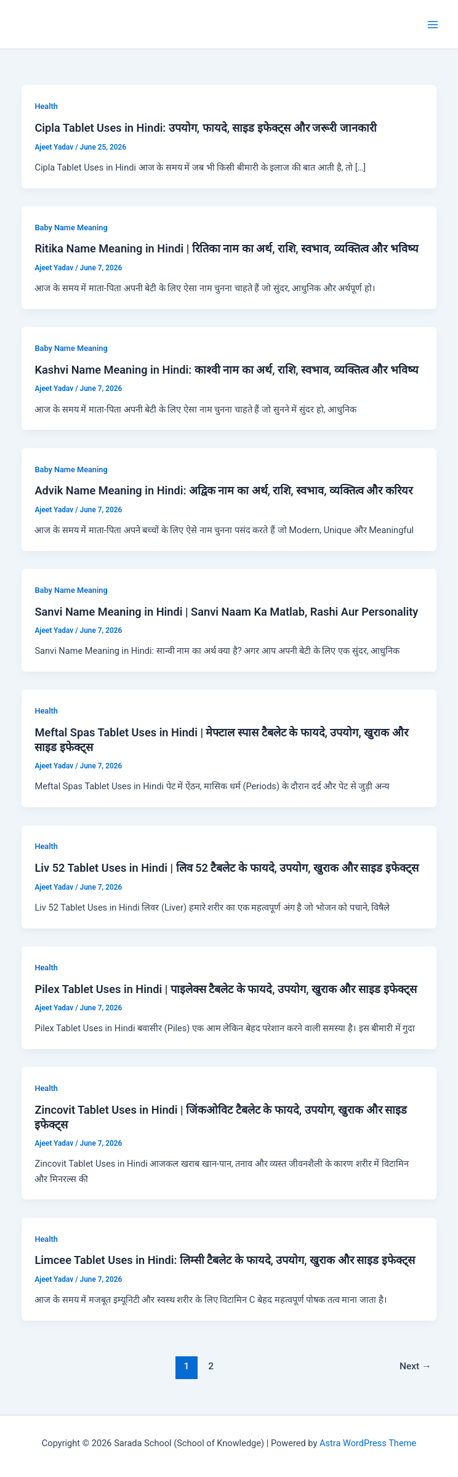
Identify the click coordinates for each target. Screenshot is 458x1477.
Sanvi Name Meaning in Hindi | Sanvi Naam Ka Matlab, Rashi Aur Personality (226, 611)
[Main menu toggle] (433, 25)
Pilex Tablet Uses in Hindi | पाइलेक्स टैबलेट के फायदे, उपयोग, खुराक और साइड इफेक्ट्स (225, 989)
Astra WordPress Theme (367, 1443)
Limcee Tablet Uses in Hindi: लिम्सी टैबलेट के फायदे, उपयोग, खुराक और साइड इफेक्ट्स (224, 1260)
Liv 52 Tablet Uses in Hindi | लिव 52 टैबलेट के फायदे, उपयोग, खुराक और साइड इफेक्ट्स (226, 867)
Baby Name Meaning (70, 227)
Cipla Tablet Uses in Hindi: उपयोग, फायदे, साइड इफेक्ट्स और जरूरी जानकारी (205, 127)
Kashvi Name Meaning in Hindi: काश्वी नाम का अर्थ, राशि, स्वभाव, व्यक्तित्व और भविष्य (226, 369)
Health (45, 106)
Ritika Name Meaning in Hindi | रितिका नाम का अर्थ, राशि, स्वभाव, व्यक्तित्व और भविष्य (226, 248)
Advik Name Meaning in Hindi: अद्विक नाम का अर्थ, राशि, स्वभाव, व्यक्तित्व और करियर (223, 490)
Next (416, 1366)
